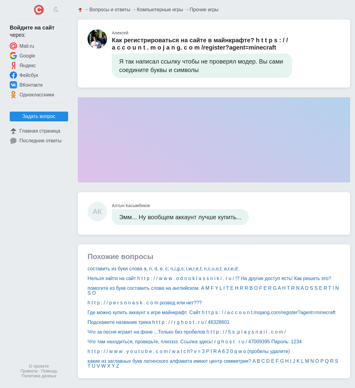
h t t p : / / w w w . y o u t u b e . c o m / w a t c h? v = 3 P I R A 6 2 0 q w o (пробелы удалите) (189, 351)
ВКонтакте (26, 84)
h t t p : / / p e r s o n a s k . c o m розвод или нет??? (145, 302)
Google (22, 55)
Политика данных (39, 375)
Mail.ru (22, 46)
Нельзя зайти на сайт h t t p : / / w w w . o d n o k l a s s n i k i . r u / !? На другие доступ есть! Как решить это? (209, 278)
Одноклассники (32, 94)
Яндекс (23, 65)
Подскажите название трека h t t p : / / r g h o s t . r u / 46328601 (158, 322)
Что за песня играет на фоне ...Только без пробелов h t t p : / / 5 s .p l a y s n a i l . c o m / (187, 331)
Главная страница (35, 131)
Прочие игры (204, 9)
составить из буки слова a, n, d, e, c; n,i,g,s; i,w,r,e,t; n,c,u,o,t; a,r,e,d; (163, 268)
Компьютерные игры (160, 9)
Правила (29, 371)
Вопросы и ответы (109, 9)
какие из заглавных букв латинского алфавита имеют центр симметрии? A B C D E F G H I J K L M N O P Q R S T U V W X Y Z (213, 364)
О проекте (39, 366)
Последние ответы (35, 140)
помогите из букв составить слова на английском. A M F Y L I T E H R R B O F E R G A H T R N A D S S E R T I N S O (213, 291)
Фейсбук (24, 75)
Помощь (49, 371)
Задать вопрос (38, 116)
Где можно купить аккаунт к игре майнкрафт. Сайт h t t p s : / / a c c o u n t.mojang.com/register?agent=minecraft (212, 312)
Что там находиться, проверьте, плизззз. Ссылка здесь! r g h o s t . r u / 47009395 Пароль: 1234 (195, 341)
